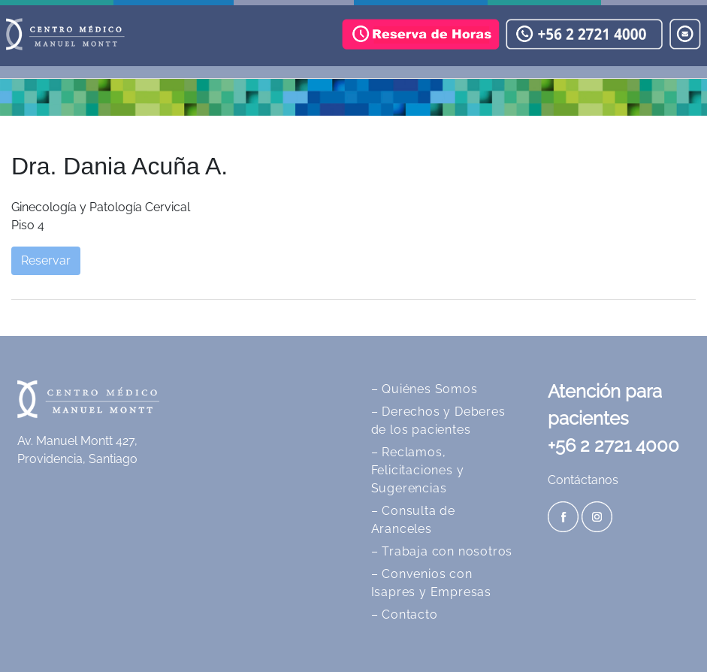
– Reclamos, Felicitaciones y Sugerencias (417, 470)
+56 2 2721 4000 (613, 445)
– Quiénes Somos (424, 389)
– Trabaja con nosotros (442, 551)
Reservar (46, 260)
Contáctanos (583, 480)
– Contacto (404, 614)
